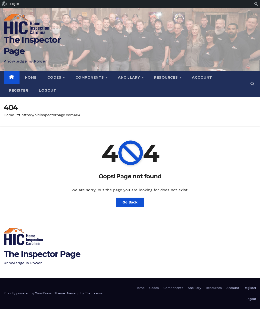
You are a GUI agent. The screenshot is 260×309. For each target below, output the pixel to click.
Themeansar (94, 293)
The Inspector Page (42, 254)
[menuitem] (4, 4)
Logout (47, 90)
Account (202, 77)
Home (31, 77)
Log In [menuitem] (14, 4)
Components (90, 77)
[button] (252, 84)
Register (18, 90)
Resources (166, 77)
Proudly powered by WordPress (28, 293)
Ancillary (129, 77)
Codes (54, 77)
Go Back (130, 202)
